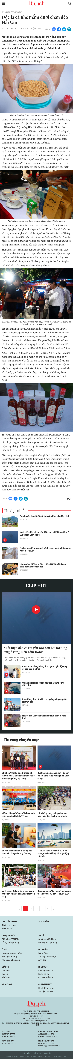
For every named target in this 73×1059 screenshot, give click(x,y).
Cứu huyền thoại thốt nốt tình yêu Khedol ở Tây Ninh (44, 516)
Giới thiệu (26, 1054)
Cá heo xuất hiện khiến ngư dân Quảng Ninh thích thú (43, 684)
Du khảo (42, 950)
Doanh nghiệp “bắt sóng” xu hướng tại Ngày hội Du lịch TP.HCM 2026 (54, 892)
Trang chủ (6, 12)
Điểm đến (43, 953)
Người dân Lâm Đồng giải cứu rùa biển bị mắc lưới (44, 717)
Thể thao (6, 977)
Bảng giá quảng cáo (42, 1054)
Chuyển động (9, 922)
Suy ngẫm (43, 922)
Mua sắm (7, 984)
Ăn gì (41, 936)
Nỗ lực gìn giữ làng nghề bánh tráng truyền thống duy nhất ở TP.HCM (45, 549)
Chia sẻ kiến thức (46, 977)
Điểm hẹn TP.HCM (10, 939)
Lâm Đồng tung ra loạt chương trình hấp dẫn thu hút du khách (52, 814)
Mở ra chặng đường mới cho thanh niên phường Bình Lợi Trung (18, 814)
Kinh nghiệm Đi (45, 971)
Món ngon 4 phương (47, 943)
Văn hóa (6, 971)
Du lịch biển (8, 936)
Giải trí (5, 967)
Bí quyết (42, 967)
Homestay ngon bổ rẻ (12, 953)
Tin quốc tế (7, 929)
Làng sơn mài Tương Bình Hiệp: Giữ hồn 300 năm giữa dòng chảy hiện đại (43, 565)
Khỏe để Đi (43, 974)
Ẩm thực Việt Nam (47, 939)
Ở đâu (5, 950)
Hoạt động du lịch (46, 988)
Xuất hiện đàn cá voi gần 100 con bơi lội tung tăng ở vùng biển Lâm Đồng (44, 533)
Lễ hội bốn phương (10, 943)
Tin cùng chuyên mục (21, 739)
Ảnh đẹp (42, 960)
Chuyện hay (17, 12)
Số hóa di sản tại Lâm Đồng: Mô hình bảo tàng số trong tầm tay (17, 852)
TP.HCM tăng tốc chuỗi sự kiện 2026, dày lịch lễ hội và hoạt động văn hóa (53, 854)
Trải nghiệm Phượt (47, 957)
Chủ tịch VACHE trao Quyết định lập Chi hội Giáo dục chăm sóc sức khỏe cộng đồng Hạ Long (18, 776)
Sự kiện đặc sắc (45, 991)
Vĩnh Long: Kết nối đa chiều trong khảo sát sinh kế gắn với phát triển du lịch (18, 894)
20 (48, 909)
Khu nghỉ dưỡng (9, 957)
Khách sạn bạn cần (11, 960)
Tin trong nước (9, 925)
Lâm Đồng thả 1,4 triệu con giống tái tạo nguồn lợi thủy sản (44, 700)
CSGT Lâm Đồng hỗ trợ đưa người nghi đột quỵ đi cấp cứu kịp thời (44, 667)
